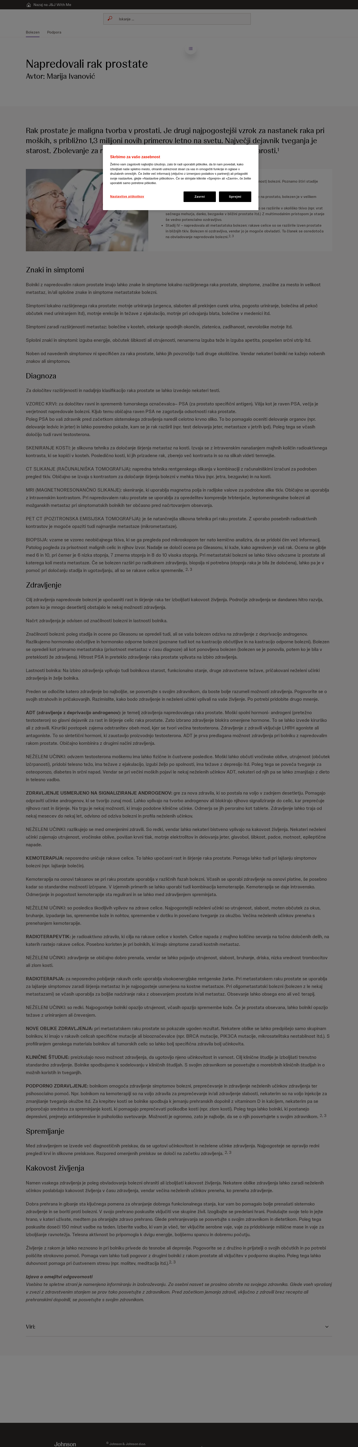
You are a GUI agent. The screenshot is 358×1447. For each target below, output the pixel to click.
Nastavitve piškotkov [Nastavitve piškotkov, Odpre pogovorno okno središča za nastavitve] (127, 196)
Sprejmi (235, 196)
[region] (180, 177)
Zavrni (200, 196)
